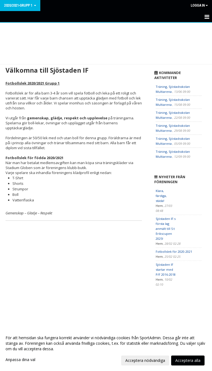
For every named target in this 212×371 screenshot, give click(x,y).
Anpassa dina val (20, 359)
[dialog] (106, 349)
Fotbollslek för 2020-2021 (174, 251)
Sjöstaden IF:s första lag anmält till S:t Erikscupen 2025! (166, 229)
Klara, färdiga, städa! (161, 196)
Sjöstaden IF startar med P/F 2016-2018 (166, 269)
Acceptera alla (187, 360)
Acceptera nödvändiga (145, 360)
